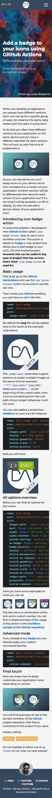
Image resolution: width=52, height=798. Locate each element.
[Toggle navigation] (46, 5)
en (3, 4)
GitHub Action (18, 231)
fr (9, 4)
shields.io (9, 413)
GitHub (28, 293)
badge (19, 243)
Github (37, 718)
